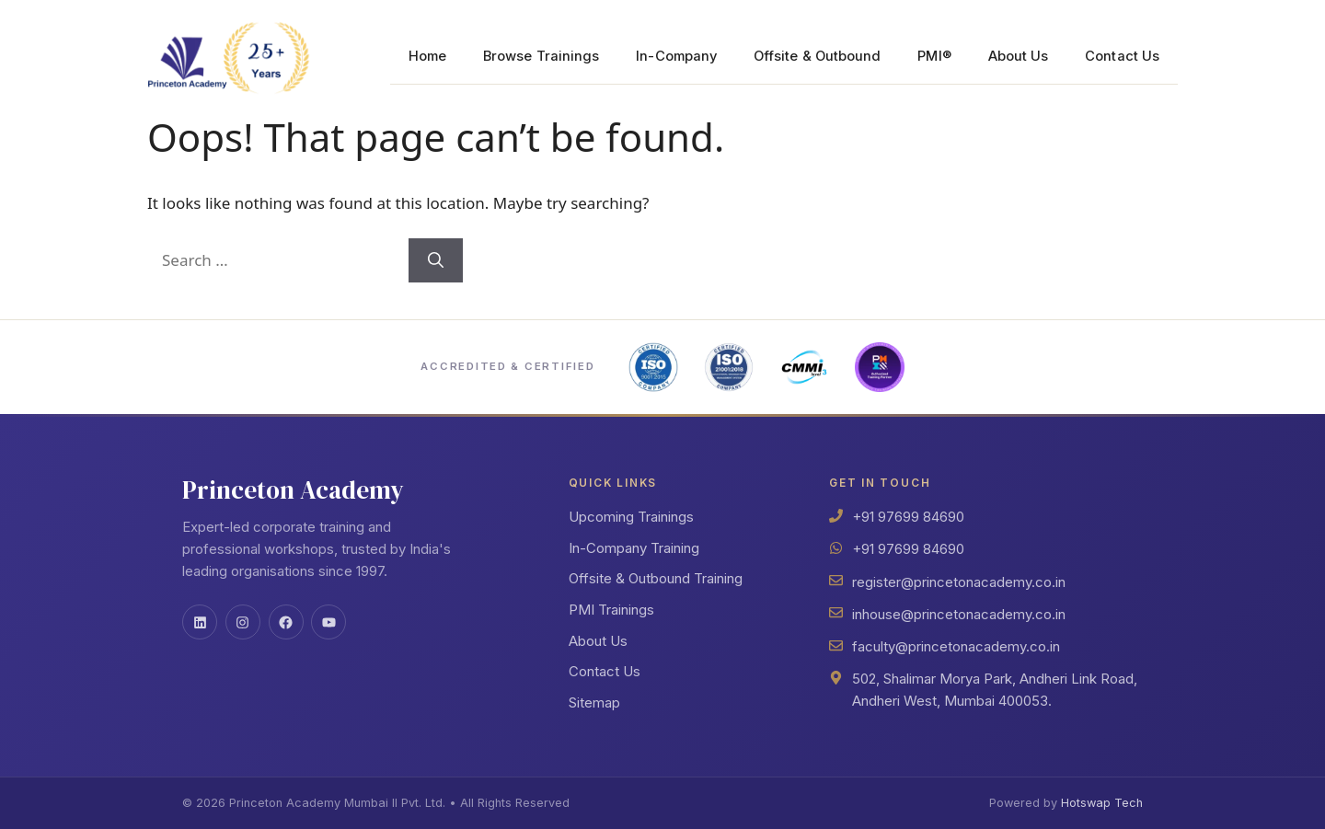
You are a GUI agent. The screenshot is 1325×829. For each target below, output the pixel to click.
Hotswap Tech (1102, 803)
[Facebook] (286, 621)
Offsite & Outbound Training (656, 578)
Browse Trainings (541, 56)
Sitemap (594, 702)
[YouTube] (328, 621)
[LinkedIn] (199, 621)
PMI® (934, 56)
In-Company (676, 56)
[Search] (436, 260)
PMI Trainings (611, 609)
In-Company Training (634, 548)
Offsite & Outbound (817, 56)
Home (427, 56)
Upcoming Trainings (631, 516)
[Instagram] (242, 621)
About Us (1018, 56)
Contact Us (1122, 56)
